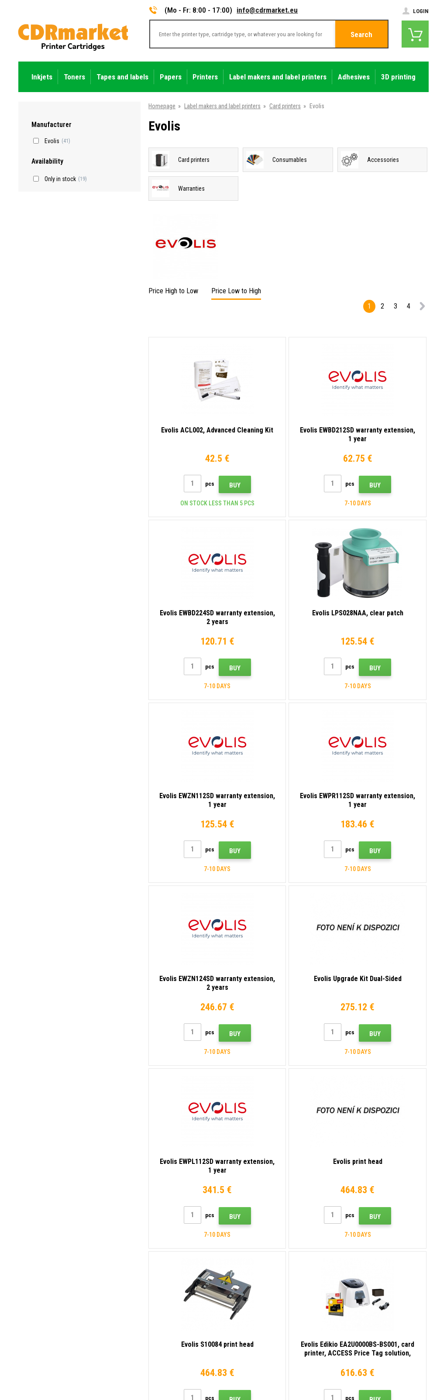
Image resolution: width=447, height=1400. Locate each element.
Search (361, 34)
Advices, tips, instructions (157, 1213)
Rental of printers (146, 1316)
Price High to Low (173, 291)
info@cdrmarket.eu (267, 10)
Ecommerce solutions (366, 1363)
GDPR (131, 1290)
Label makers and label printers (222, 106)
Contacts (136, 1200)
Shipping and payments (153, 1226)
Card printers (285, 106)
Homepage (161, 106)
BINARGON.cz (412, 1363)
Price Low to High (236, 291)
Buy (211, 485)
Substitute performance (154, 1329)
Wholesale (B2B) (145, 1238)
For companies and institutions (163, 1303)
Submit (395, 1144)
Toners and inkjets (259, 1388)
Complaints (139, 1264)
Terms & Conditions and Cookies (165, 1277)
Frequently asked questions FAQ (165, 1252)
